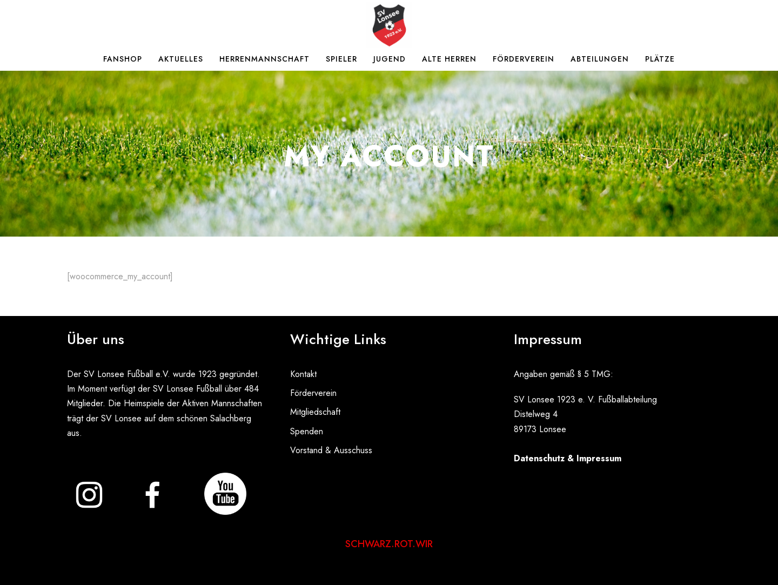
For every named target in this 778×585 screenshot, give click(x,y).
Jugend (389, 58)
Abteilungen (600, 58)
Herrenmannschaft (264, 58)
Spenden (306, 431)
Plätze (660, 58)
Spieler (341, 58)
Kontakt (303, 374)
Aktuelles (180, 58)
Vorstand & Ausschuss (331, 450)
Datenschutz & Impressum (567, 458)
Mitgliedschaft (315, 412)
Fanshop (122, 58)
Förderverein (523, 58)
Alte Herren (449, 58)
